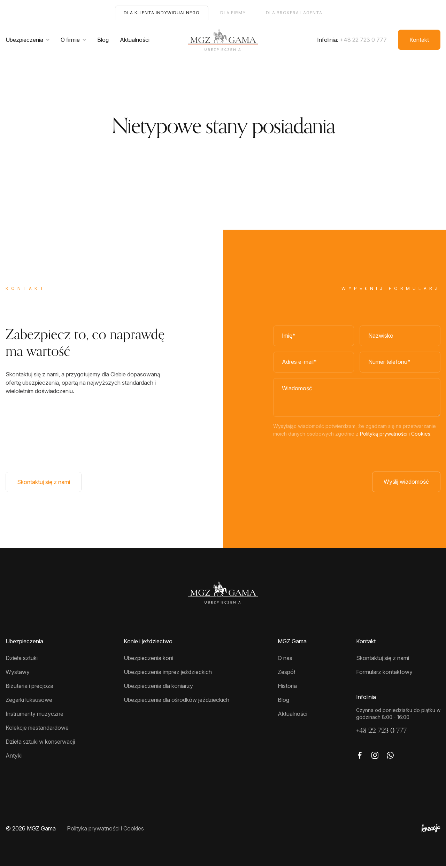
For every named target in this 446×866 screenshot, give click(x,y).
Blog (103, 39)
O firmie (70, 39)
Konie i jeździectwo (148, 641)
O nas (285, 657)
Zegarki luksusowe (29, 699)
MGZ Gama (292, 641)
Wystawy (18, 671)
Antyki (14, 755)
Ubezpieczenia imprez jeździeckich (168, 671)
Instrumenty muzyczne (34, 713)
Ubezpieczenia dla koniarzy (158, 685)
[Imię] (313, 335)
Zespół (286, 671)
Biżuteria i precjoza (29, 685)
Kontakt (419, 39)
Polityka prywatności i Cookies (105, 828)
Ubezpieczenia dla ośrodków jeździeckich (176, 699)
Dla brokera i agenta (294, 12)
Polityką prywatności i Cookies (395, 434)
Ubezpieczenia (24, 39)
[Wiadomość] (356, 397)
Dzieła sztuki (22, 657)
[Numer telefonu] (400, 362)
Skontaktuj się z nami (43, 481)
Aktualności (134, 39)
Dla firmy (233, 12)
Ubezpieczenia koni (148, 657)
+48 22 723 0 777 (363, 39)
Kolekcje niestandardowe (37, 727)
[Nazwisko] (400, 335)
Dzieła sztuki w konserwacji (40, 741)
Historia (287, 685)
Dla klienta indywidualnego (162, 12)
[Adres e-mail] (313, 362)
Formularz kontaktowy (384, 671)
